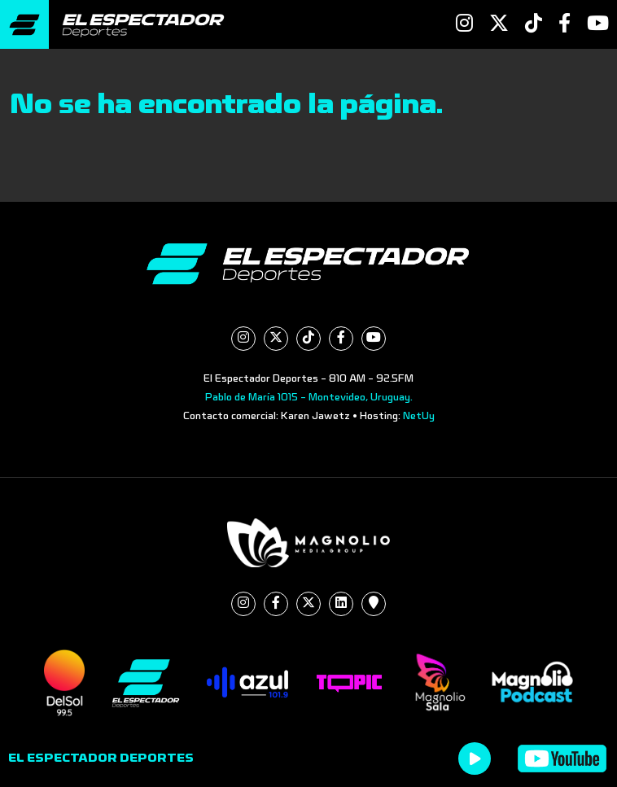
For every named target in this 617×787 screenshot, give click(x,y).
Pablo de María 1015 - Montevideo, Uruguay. (309, 397)
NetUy (419, 416)
